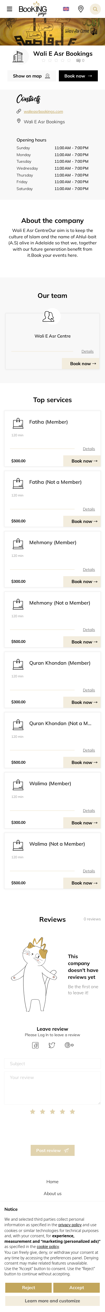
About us (53, 1193)
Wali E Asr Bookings (44, 121)
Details (88, 351)
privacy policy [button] (70, 1225)
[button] (11, 9)
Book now (74, 76)
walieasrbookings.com (43, 111)
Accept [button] (76, 1287)
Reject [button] (28, 1287)
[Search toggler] (95, 9)
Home (52, 1181)
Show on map (27, 76)
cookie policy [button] (48, 1246)
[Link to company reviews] (56, 60)
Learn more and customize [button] (52, 1300)
